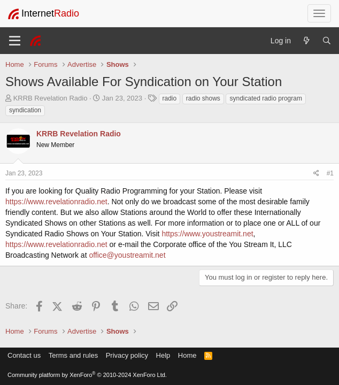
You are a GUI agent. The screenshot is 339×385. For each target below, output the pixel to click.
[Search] (327, 40)
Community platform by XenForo (87, 375)
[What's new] (306, 40)
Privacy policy (127, 355)
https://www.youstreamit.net (207, 233)
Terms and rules (73, 355)
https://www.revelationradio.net (56, 201)
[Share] (316, 173)
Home (187, 355)
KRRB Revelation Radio (50, 98)
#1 (330, 173)
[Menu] (14, 40)
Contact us (24, 355)
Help (163, 355)
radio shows (203, 98)
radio (170, 98)
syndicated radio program (265, 98)
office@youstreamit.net (127, 255)
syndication (25, 110)
